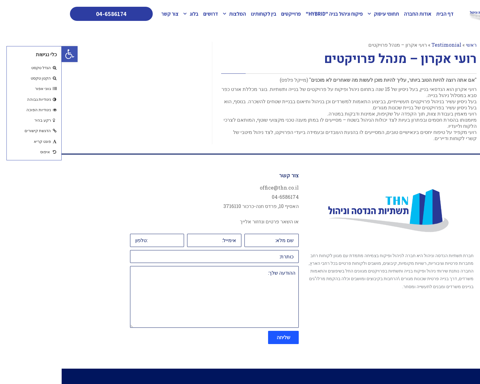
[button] (8, 54)
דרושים (149, 13)
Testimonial (385, 44)
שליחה (221, 337)
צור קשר (108, 13)
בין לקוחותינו (202, 13)
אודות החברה (356, 13)
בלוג (129, 14)
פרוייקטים (229, 13)
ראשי (409, 44)
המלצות (172, 14)
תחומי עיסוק (321, 14)
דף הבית (383, 13)
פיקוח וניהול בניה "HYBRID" (272, 13)
